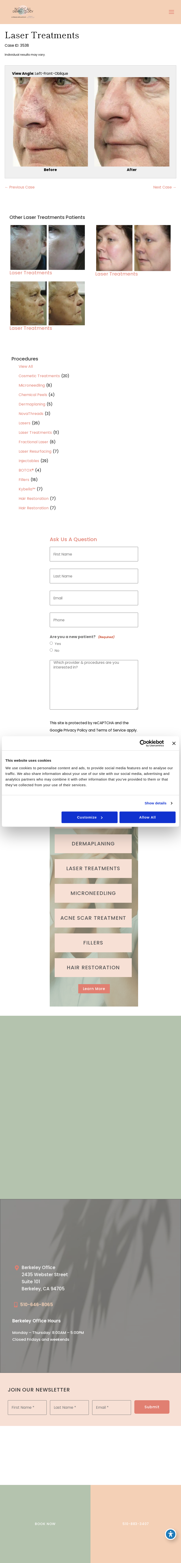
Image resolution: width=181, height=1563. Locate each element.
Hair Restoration (34, 494)
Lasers (24, 419)
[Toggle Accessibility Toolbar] (170, 1533)
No (57, 646)
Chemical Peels (33, 390)
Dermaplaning (32, 400)
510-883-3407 (136, 1523)
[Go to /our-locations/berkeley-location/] (50, 1274)
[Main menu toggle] (171, 10)
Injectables (29, 457)
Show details (156, 803)
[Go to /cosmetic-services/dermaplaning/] (93, 838)
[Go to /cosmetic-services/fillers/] (93, 937)
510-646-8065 (36, 1299)
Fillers (24, 475)
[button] (94, 983)
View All (26, 362)
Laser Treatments (35, 428)
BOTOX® (26, 466)
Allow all (147, 817)
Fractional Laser (33, 438)
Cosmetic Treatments (39, 372)
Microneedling (32, 381)
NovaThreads (31, 409)
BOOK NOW (45, 1523)
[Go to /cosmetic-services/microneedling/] (93, 888)
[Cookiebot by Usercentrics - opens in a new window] (143, 743)
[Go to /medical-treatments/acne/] (93, 912)
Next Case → (165, 182)
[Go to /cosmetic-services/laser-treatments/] (93, 863)
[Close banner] (174, 743)
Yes (58, 640)
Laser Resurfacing (35, 447)
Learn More (94, 983)
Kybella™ (27, 485)
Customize (90, 817)
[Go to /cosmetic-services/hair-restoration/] (93, 962)
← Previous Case (20, 182)
